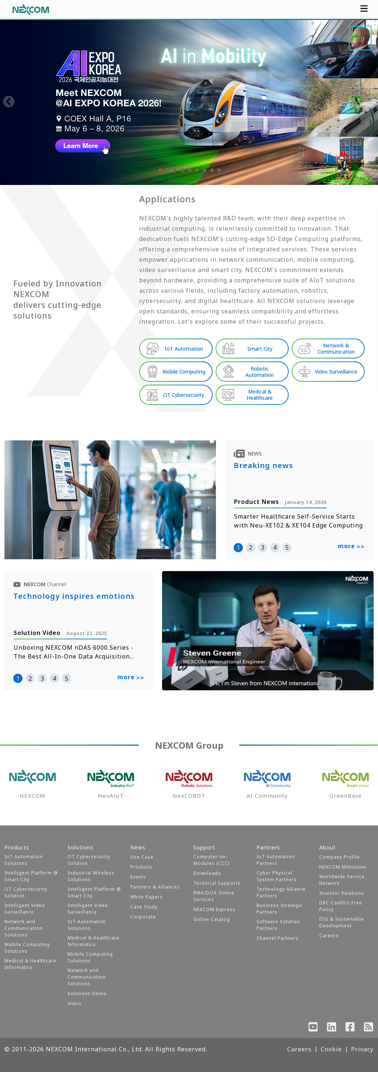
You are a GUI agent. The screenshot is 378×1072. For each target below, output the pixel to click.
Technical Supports (217, 883)
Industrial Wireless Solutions (91, 876)
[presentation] (9, 102)
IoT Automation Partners (276, 859)
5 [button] (287, 547)
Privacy (362, 1049)
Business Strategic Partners (280, 908)
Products (141, 867)
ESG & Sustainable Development (341, 922)
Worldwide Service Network (342, 879)
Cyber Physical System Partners (277, 876)
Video (75, 1003)
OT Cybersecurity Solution (25, 892)
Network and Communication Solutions (23, 928)
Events (138, 877)
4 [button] (274, 547)
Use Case (142, 857)
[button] (159, 170)
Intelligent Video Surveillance (24, 908)
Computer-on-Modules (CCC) (211, 859)
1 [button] (238, 547)
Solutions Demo (87, 993)
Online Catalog (211, 919)
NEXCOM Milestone (342, 867)
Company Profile (339, 857)
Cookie (331, 1049)
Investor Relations (341, 893)
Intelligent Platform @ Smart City (31, 876)
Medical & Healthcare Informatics (30, 964)
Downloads (207, 873)
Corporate (143, 917)
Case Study (144, 907)
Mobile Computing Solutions (27, 947)
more (351, 547)
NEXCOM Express (214, 909)
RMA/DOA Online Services (213, 896)
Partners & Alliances (155, 887)
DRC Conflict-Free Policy (340, 906)
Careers (329, 935)
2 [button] (250, 547)
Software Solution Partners (278, 924)
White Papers (146, 897)
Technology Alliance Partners (281, 892)
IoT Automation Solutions (23, 859)
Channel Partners (278, 938)
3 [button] (262, 547)
